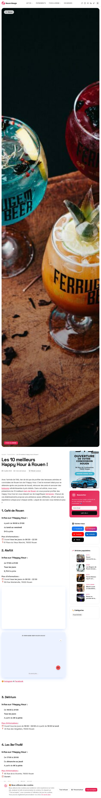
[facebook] (82, 3)
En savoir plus (46, 794)
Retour (9, 12)
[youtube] (88, 3)
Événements (42, 3)
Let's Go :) (84, 513)
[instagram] (85, 3)
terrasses (50, 494)
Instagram (8, 681)
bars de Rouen (30, 491)
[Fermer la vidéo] (61, 640)
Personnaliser (77, 789)
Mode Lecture (35, 471)
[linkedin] (91, 3)
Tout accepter (91, 789)
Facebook (19, 681)
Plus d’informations (10, 723)
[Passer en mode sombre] (97, 3)
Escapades (69, 3)
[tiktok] (94, 3)
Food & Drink (56, 3)
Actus (31, 3)
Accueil (4, 454)
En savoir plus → (33, 673)
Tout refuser (63, 789)
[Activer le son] (58, 668)
